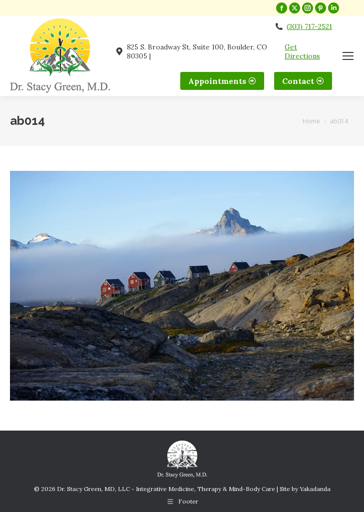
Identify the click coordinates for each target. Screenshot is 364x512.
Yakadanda (315, 489)
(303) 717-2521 (309, 26)
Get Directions (302, 51)
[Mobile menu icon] (348, 56)
